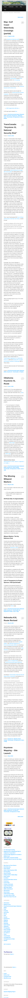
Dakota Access (7, 904)
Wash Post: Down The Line (10, 896)
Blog (21, 6)
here (16, 111)
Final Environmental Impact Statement (13, 662)
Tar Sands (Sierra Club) (9, 895)
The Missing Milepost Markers (9, 479)
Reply (5, 741)
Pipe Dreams (7, 890)
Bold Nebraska (7, 867)
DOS (21, 78)
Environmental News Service (10, 879)
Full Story (8, 838)
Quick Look (7, 829)
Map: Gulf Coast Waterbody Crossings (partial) (9, 28)
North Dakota (7, 924)
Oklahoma (20, 115)
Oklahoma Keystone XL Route (10, 381)
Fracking (6, 910)
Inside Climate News (8, 885)
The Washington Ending (9, 849)
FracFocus (6, 881)
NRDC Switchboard (8, 888)
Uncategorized (7, 937)
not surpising (17, 80)
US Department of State (18, 117)
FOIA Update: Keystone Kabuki (11, 857)
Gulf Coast (9, 115)
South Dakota (7, 931)
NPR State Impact (8, 887)
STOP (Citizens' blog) (9, 893)
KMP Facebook (7, 944)
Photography (7, 928)
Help (5, 9)
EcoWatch (6, 877)
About (5, 6)
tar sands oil (15, 810)
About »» (12, 954)
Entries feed (6, 975)
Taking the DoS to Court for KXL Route (13, 859)
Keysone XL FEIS (14, 547)
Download (8, 840)
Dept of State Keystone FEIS (10, 870)
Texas (5, 117)
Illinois (5, 913)
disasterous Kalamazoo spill (13, 39)
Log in (5, 973)
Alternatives (6, 902)
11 (22, 125)
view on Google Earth (12, 660)
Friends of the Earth (8, 884)
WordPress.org (7, 978)
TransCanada (13, 78)
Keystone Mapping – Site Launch (10, 750)
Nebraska (16, 738)
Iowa (5, 915)
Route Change (16, 467)
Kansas (5, 917)
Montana (6, 921)
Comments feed (7, 976)
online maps (11, 442)
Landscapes (11, 6)
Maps (17, 6)
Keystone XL (14, 115)
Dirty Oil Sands (7, 873)
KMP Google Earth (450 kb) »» (12, 108)
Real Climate (7, 892)
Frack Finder (7, 882)
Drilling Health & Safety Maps (10, 874)
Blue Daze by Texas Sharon (10, 865)
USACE (5, 940)
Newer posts (21, 17)
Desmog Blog (7, 871)
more (22, 392)
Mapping (6, 920)
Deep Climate (7, 868)
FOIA (5, 909)
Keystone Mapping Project (11, 3)
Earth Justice (7, 876)
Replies (21, 371)
